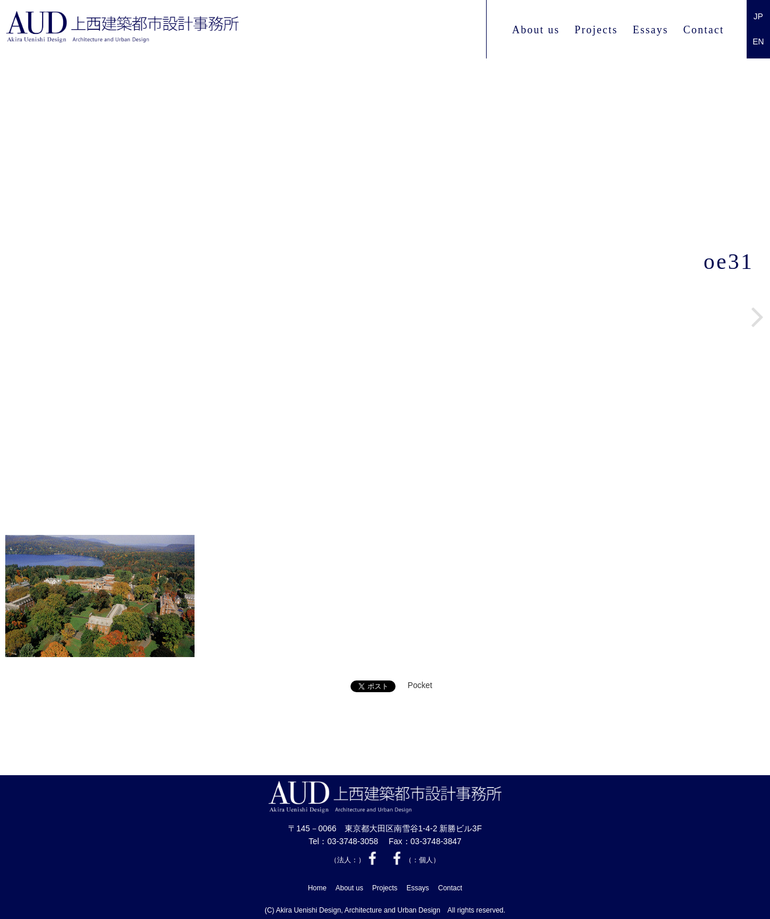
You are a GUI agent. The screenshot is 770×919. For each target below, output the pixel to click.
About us (536, 30)
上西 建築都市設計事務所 (153, 29)
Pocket (420, 686)
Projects (596, 30)
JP (758, 16)
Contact (704, 30)
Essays (650, 30)
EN (758, 41)
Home (317, 887)
